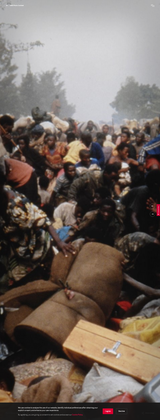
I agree (108, 411)
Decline (121, 411)
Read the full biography (94, 137)
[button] (143, 185)
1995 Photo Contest (16, 5)
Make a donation (90, 394)
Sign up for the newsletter (32, 394)
